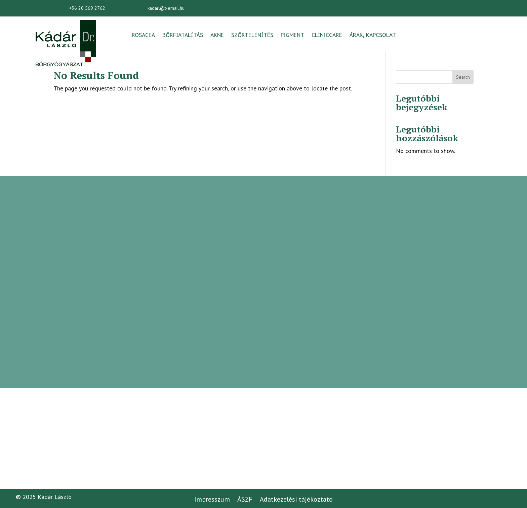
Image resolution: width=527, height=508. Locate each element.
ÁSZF (244, 499)
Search (463, 77)
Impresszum (212, 499)
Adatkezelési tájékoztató (296, 499)
